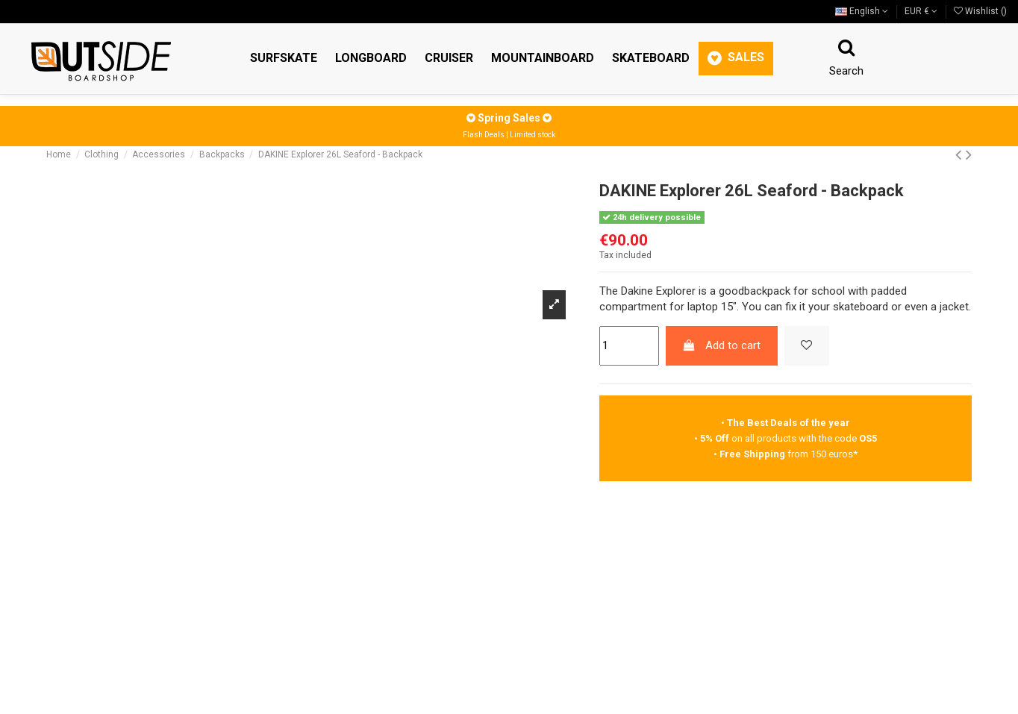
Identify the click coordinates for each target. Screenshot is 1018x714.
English (861, 11)
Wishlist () (980, 11)
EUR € (921, 11)
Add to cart (721, 345)
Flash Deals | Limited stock (509, 135)
